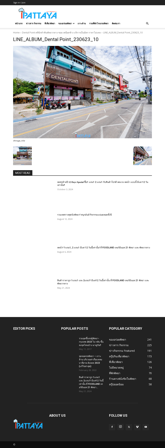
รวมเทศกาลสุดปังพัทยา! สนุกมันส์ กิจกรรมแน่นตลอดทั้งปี (84, 214)
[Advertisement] (108, 13)
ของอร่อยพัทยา (66, 23)
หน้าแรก (19, 23)
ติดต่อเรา (116, 23)
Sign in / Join (19, 2)
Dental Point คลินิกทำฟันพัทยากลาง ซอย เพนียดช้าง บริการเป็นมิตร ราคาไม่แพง (61, 32)
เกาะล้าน (82, 23)
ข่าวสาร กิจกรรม (33, 23)
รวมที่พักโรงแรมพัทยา (99, 23)
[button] (147, 23)
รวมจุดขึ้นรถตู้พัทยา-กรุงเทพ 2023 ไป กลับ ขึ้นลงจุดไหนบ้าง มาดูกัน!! (91, 341)
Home (16, 32)
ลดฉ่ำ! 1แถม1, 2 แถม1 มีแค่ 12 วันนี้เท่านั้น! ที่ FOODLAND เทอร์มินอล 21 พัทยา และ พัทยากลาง (103, 247)
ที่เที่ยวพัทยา (50, 23)
